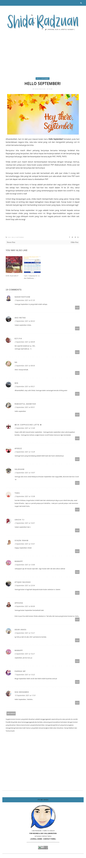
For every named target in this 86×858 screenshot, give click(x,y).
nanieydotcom (22, 297)
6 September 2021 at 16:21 (25, 654)
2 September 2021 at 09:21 (25, 386)
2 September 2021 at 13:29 (25, 452)
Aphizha (19, 603)
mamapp (19, 561)
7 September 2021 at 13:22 (25, 674)
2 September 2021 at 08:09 (25, 342)
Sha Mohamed (22, 692)
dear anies (20, 630)
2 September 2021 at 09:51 (25, 407)
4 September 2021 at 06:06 (25, 606)
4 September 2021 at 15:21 (25, 633)
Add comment (11, 713)
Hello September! (12, 276)
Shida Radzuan (40, 89)
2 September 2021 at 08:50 (25, 366)
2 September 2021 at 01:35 (25, 300)
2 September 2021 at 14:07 (25, 473)
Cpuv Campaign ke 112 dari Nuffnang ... (32, 277)
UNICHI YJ (19, 520)
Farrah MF (20, 671)
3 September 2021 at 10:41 (25, 544)
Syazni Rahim (21, 540)
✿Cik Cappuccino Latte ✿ (28, 425)
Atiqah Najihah (23, 582)
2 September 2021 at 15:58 (25, 496)
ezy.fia (18, 338)
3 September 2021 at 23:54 (25, 585)
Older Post (74, 242)
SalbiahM (19, 469)
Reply (77, 307)
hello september (43, 78)
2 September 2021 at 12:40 (25, 428)
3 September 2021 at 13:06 (25, 565)
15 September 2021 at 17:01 (25, 695)
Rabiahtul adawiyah (25, 404)
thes (17, 493)
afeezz (18, 448)
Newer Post (11, 242)
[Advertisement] (43, 49)
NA (16, 362)
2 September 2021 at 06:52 (25, 321)
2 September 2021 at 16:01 (25, 523)
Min (16, 383)
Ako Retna (20, 318)
